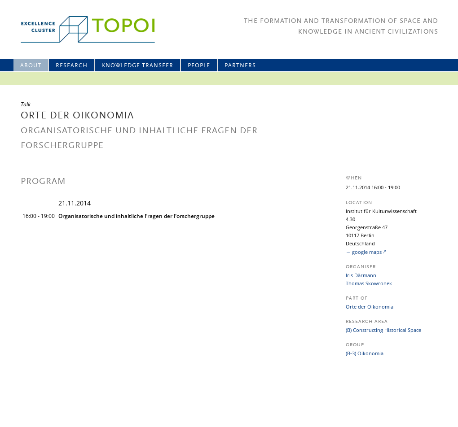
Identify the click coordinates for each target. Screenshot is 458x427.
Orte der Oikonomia (369, 306)
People (199, 66)
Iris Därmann (361, 275)
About (30, 66)
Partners (240, 66)
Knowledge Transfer (137, 66)
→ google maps (364, 251)
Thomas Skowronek (369, 283)
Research (72, 66)
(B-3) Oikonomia (364, 353)
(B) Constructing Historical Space (383, 330)
